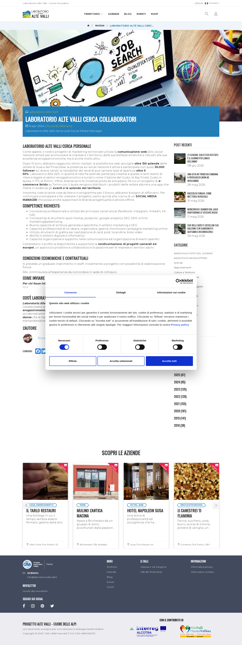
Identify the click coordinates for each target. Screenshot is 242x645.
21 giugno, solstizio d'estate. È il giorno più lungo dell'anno (203, 158)
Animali (178, 262)
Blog (128, 13)
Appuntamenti (182, 267)
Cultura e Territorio (184, 272)
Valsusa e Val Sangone (153, 567)
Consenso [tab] (70, 292)
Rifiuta (73, 361)
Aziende (113, 13)
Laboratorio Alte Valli (43, 112)
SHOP (154, 13)
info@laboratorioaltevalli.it (42, 577)
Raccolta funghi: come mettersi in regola (199, 194)
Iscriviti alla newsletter (35, 591)
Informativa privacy (202, 567)
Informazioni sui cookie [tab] (171, 292)
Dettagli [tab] (121, 292)
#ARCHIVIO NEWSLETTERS (190, 258)
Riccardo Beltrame (59, 126)
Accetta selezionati (121, 361)
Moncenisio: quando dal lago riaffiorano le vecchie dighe (202, 210)
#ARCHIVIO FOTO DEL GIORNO (193, 253)
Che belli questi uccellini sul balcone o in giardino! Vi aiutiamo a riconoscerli (203, 228)
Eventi (141, 13)
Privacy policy (180, 324)
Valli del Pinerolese (151, 572)
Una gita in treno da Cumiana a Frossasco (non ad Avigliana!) (202, 177)
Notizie (100, 25)
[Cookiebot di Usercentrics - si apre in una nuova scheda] (178, 281)
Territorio (93, 13)
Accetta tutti (169, 361)
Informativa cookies (202, 572)
